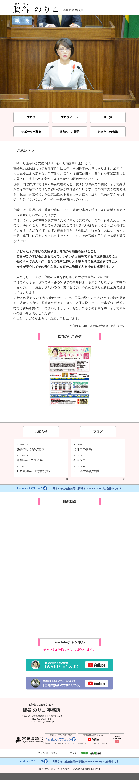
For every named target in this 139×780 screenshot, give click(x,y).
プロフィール (69, 117)
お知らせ (41, 431)
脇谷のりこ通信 (69, 131)
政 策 (108, 117)
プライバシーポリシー (49, 753)
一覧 (65, 479)
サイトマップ (70, 753)
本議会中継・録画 (117, 739)
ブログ (31, 117)
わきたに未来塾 (108, 131)
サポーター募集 (31, 131)
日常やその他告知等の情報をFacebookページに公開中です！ (69, 488)
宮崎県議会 (29, 740)
